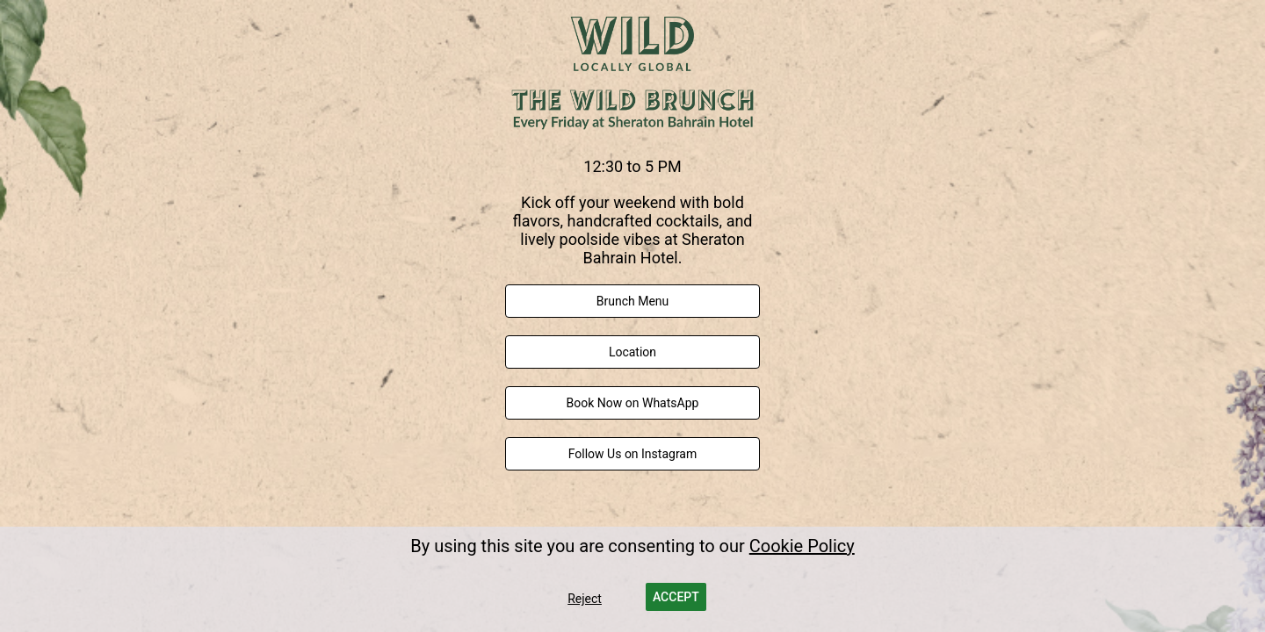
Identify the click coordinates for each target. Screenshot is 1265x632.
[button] (676, 597)
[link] (632, 301)
